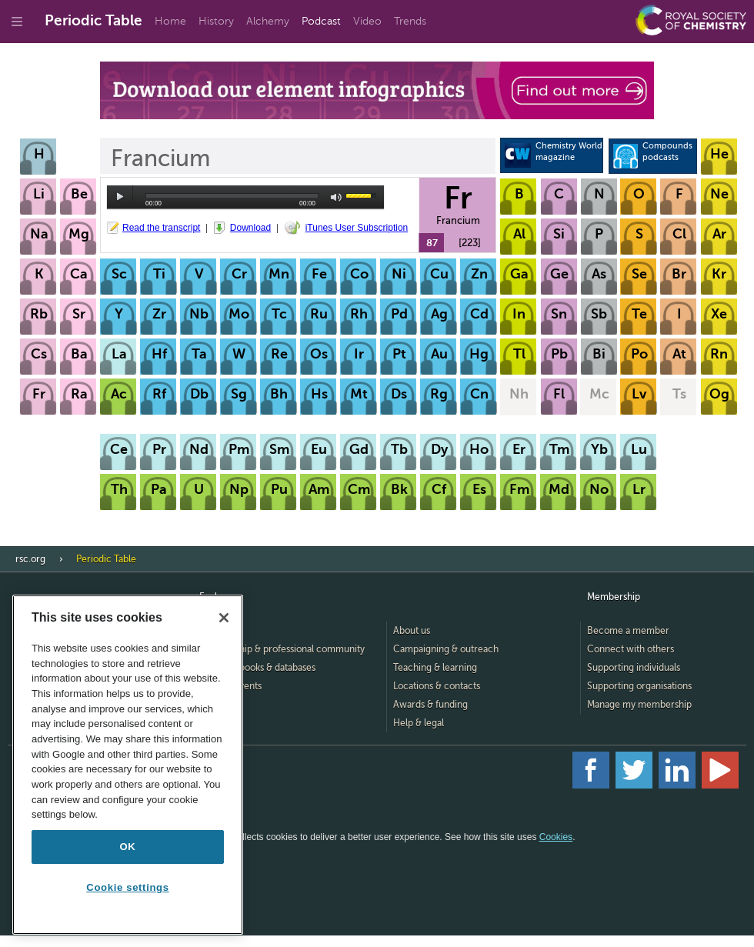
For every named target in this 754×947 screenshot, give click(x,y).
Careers (216, 704)
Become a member (628, 630)
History (216, 21)
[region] (127, 765)
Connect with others (630, 649)
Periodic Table (93, 20)
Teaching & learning (435, 667)
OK (128, 846)
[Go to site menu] (17, 21)
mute (336, 197)
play (120, 196)
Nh (519, 394)
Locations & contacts (436, 686)
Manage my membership (639, 704)
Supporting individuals (633, 667)
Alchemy (267, 21)
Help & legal (418, 723)
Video (367, 21)
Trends (410, 21)
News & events (230, 686)
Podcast (321, 21)
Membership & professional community (282, 649)
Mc (599, 394)
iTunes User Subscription (357, 227)
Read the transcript (161, 227)
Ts (679, 394)
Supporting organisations (639, 686)
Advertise (219, 723)
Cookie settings (127, 887)
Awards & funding (430, 704)
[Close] (224, 618)
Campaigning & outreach (446, 649)
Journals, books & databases (257, 667)
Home (170, 21)
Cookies (555, 837)
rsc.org (30, 559)
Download (250, 227)
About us (411, 630)
